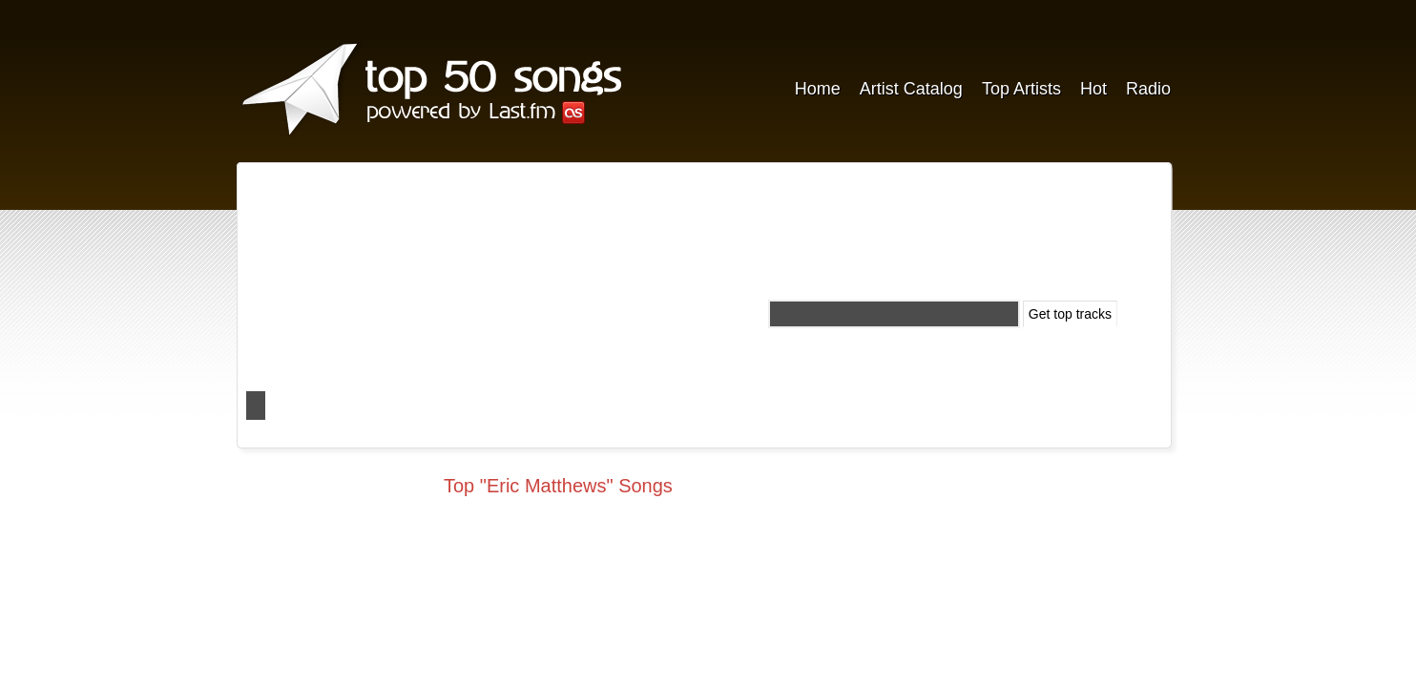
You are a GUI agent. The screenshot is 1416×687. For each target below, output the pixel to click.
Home (818, 88)
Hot (1093, 88)
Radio (1148, 88)
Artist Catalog (911, 88)
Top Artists (1021, 88)
